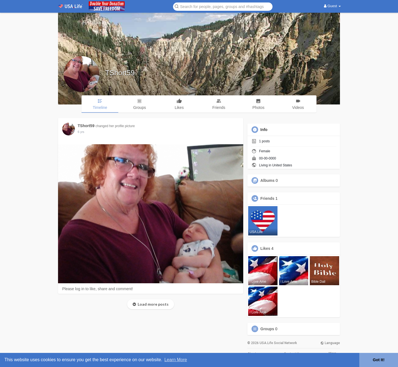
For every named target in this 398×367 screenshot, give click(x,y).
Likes (265, 248)
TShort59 (120, 73)
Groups (267, 329)
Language (330, 343)
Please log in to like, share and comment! (97, 289)
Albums (267, 180)
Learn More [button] (175, 359)
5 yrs (81, 131)
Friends (267, 198)
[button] (222, 6)
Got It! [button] (378, 360)
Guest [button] (332, 6)
